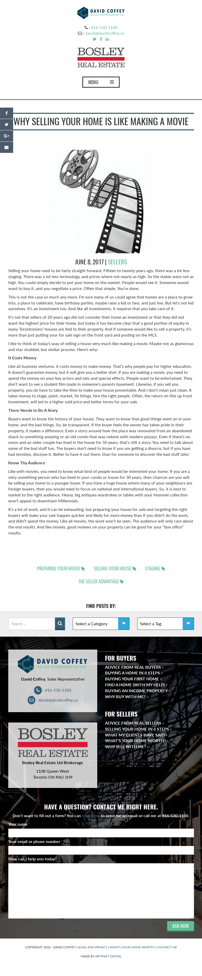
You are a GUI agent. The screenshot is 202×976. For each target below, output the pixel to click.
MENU (101, 83)
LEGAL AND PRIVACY (92, 947)
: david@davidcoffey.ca (53, 699)
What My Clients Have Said (135, 734)
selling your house (112, 568)
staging (152, 568)
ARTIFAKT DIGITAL (108, 956)
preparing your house (58, 568)
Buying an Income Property (136, 690)
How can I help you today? (32, 858)
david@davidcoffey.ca (104, 33)
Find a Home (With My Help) (135, 684)
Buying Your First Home (132, 678)
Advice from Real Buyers (133, 667)
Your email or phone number (35, 841)
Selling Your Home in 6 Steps (137, 728)
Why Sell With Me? (125, 746)
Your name (19, 824)
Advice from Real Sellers (133, 722)
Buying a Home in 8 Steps (132, 672)
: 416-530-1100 (52, 690)
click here (91, 815)
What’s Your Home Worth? (135, 740)
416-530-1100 (104, 27)
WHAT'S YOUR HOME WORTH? (132, 947)
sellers (117, 262)
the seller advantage (98, 581)
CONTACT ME (167, 947)
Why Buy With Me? (125, 696)
